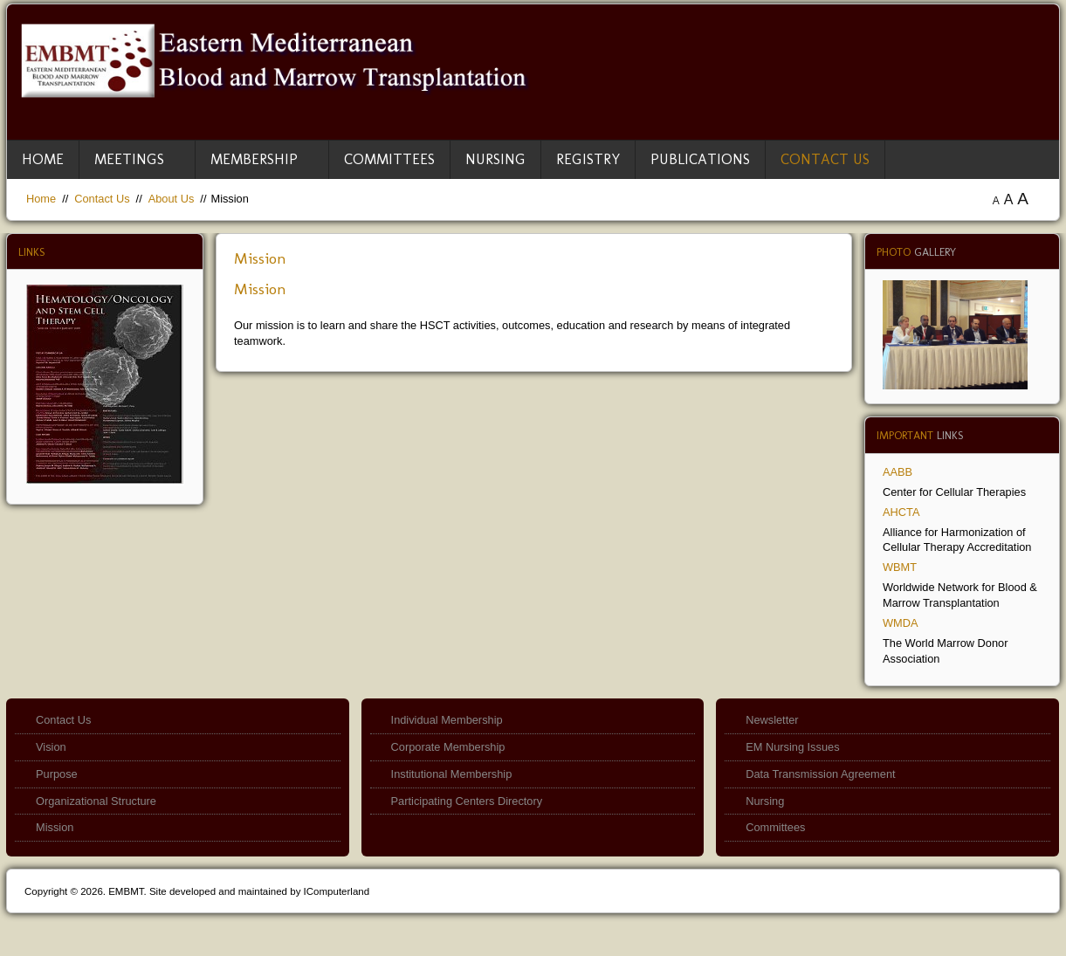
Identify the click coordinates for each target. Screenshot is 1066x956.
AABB (897, 471)
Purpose (57, 774)
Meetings (129, 159)
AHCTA (901, 512)
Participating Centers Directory (467, 801)
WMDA (900, 622)
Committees (389, 159)
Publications (700, 159)
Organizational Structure (96, 801)
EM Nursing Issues (792, 746)
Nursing (495, 159)
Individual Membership (447, 719)
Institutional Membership (451, 774)
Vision (51, 746)
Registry (588, 159)
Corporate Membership (448, 746)
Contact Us (825, 159)
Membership (254, 159)
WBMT (900, 567)
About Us (171, 198)
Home (43, 159)
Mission (260, 258)
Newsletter (772, 719)
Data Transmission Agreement (820, 774)
